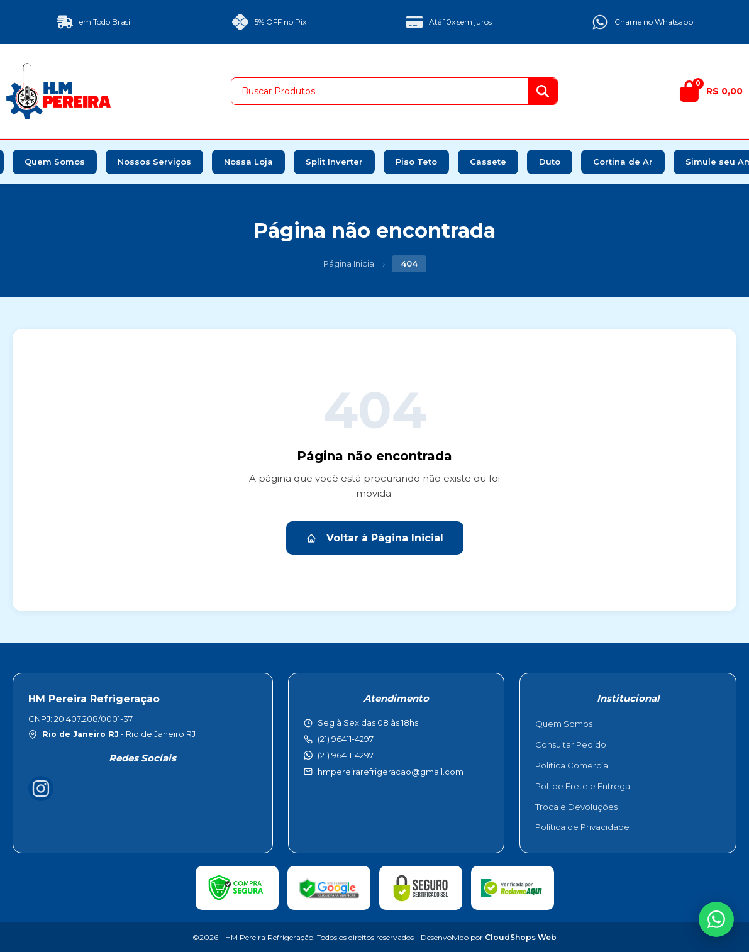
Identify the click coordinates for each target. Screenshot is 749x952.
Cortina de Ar (623, 162)
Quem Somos (55, 162)
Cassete (488, 162)
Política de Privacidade (582, 827)
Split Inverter (334, 162)
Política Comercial (572, 765)
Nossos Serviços (154, 162)
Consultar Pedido (570, 744)
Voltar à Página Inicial (374, 538)
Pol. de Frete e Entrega (582, 786)
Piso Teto (416, 162)
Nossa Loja (248, 162)
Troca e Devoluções (576, 807)
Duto (549, 162)
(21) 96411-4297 (346, 755)
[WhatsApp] (716, 919)
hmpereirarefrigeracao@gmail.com (390, 772)
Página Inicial (349, 263)
